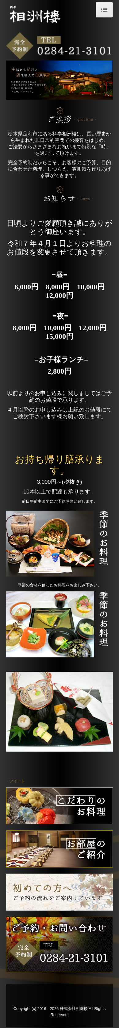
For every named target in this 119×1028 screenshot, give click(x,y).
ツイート (17, 781)
